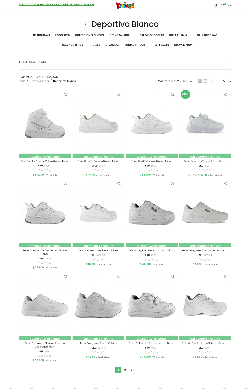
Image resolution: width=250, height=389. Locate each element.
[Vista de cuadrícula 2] (200, 81)
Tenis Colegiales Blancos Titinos (98, 345)
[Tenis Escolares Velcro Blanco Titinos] (206, 122)
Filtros (227, 81)
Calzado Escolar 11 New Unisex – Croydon (206, 345)
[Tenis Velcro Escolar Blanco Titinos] (98, 215)
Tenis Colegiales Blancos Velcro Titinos (152, 345)
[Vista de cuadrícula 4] (211, 81)
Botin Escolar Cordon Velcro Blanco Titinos (44, 161)
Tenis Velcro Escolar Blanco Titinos (98, 252)
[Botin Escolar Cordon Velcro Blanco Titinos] (44, 122)
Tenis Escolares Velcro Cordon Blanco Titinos (44, 253)
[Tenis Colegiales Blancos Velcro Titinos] (152, 308)
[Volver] (87, 24)
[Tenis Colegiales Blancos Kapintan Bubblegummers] (44, 308)
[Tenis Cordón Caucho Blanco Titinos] (98, 122)
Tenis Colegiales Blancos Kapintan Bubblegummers (44, 346)
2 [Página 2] (125, 372)
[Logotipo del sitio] (125, 8)
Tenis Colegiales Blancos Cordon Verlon (205, 252)
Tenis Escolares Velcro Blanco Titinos (205, 159)
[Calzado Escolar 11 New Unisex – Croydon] (206, 308)
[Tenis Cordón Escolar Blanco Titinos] (152, 122)
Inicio (22, 81)
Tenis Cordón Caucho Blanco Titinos (98, 159)
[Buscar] (215, 8)
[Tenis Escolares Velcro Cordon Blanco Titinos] (44, 215)
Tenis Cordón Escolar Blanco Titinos (152, 159)
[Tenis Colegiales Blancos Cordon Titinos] (152, 215)
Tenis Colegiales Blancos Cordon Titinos (152, 252)
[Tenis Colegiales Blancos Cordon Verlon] (206, 215)
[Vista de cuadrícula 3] (205, 81)
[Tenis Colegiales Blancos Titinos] (98, 308)
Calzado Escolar (39, 81)
